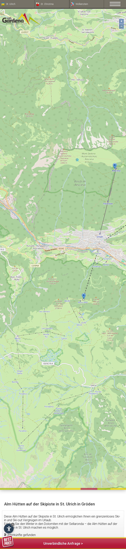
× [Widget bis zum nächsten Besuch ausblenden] (12, 524)
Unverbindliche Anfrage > (42, 543)
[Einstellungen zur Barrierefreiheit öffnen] (9, 528)
